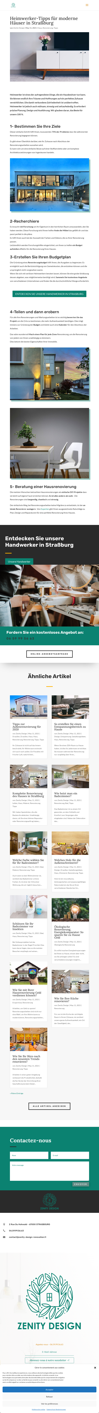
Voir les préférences (49, 1404)
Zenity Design (18, 28)
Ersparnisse (17, 1002)
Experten (44, 509)
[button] (95, 1367)
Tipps (56, 28)
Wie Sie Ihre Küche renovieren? (66, 1000)
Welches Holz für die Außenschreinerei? (67, 861)
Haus (40, 28)
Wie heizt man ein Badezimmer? (65, 795)
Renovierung (48, 28)
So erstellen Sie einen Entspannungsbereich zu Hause (70, 726)
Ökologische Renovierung (64, 945)
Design (57, 736)
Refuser (49, 1396)
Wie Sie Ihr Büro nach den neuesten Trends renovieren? (26, 1059)
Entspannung (66, 736)
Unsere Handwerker (19, 561)
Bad (41, 867)
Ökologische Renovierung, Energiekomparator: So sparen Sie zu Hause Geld (68, 932)
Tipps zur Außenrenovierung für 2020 (27, 726)
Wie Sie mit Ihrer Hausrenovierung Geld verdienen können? (27, 992)
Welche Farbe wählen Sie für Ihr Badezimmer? (28, 861)
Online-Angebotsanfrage (49, 654)
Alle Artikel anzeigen (49, 1106)
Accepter (49, 1389)
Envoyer (80, 1184)
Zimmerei (63, 873)
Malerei (26, 803)
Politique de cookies (38, 1409)
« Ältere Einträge (16, 1093)
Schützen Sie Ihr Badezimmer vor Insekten (23, 926)
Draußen (16, 736)
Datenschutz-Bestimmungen (56, 1409)
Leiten (15, 803)
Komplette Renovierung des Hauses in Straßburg (28, 795)
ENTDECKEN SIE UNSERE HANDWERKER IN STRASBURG (49, 293)
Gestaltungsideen (79, 736)
